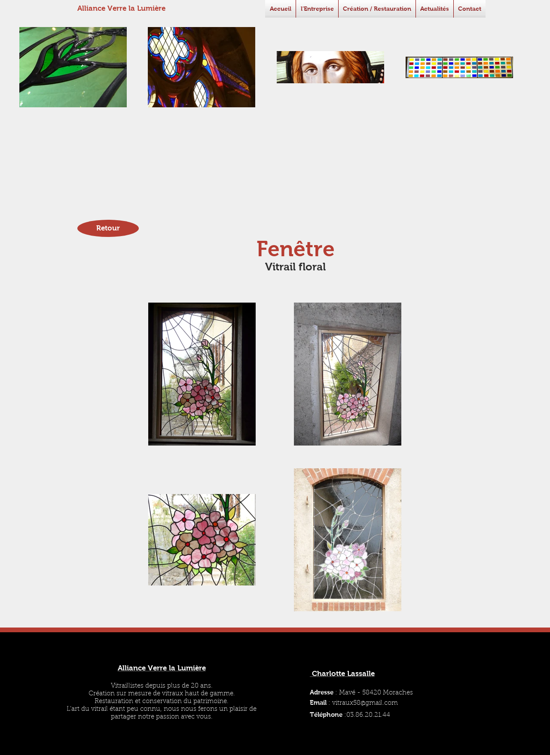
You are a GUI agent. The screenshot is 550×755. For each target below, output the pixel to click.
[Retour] (108, 228)
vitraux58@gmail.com (365, 703)
